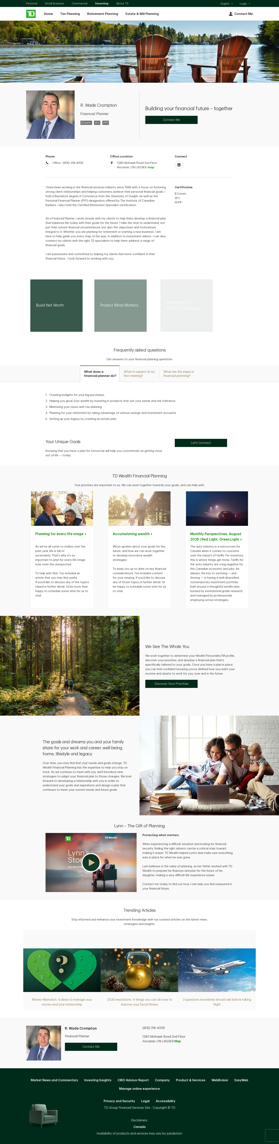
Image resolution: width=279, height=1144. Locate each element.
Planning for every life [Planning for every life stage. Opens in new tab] (61, 534)
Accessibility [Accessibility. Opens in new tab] (165, 1101)
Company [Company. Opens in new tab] (162, 1080)
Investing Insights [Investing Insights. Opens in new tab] (97, 1080)
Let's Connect (201, 442)
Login (245, 3)
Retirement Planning (102, 13)
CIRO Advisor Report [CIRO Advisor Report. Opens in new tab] (133, 1080)
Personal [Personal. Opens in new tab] (31, 3)
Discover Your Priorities (172, 683)
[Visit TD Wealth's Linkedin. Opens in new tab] (179, 165)
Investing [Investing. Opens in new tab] (101, 3)
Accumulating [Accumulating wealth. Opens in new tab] (133, 534)
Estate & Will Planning (142, 13)
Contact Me (240, 14)
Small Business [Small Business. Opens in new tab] (54, 3)
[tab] (100, 373)
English (227, 4)
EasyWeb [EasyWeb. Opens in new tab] (241, 1080)
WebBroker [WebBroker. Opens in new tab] (220, 1080)
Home (48, 13)
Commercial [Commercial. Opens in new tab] (79, 3)
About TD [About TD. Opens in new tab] (122, 3)
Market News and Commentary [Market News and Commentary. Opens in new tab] (54, 1080)
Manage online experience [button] (139, 1088)
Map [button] (177, 1041)
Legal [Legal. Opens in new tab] (145, 1101)
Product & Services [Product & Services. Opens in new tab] (190, 1080)
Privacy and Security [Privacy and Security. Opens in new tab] (119, 1101)
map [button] (151, 167)
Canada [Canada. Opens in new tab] (139, 1127)
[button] (91, 862)
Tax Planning (70, 13)
